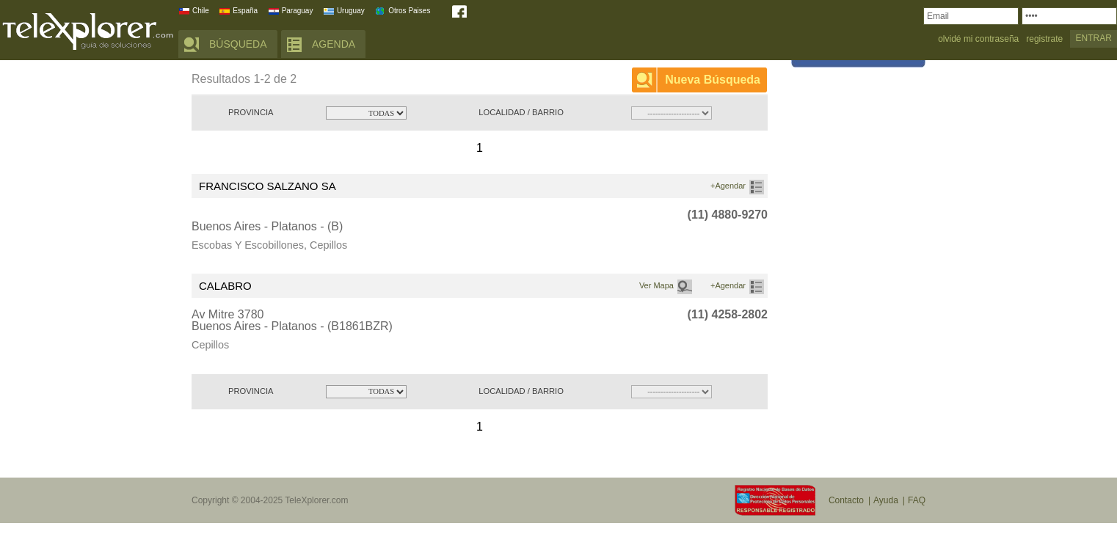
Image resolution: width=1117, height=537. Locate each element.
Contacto (846, 500)
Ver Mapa (656, 285)
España (245, 11)
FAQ (916, 500)
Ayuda (885, 500)
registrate (1044, 39)
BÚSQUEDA (238, 44)
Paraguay (297, 11)
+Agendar (728, 185)
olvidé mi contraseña (978, 39)
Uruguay (351, 11)
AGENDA (333, 44)
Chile (200, 11)
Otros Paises (409, 11)
